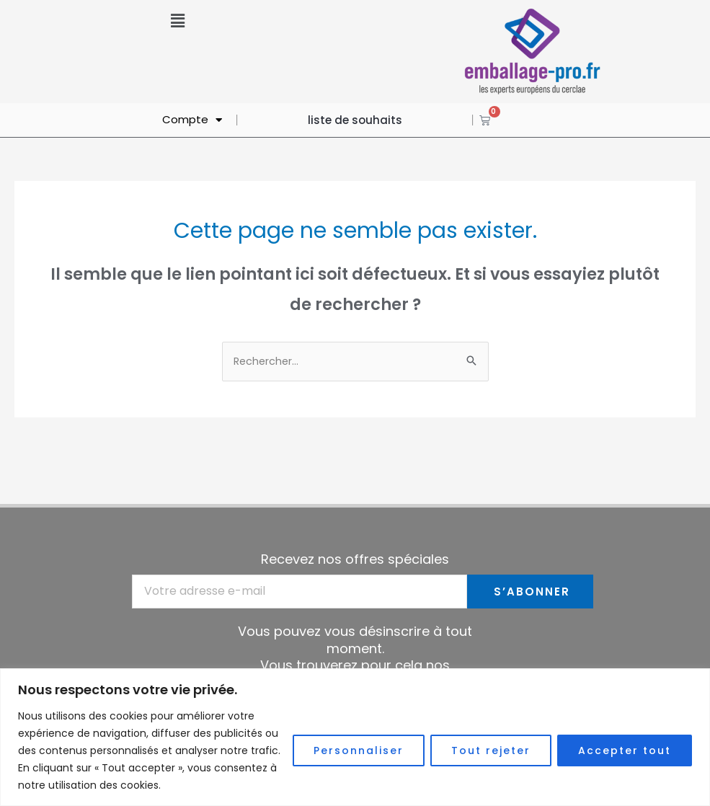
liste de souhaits (355, 120)
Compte (192, 120)
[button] (177, 21)
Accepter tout (624, 750)
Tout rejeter (491, 750)
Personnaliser (359, 750)
